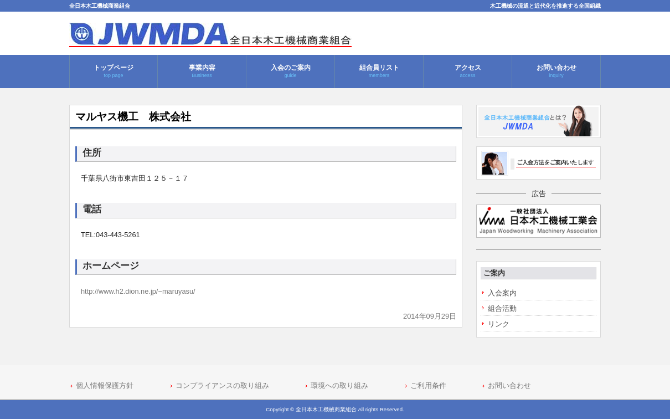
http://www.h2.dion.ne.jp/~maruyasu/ (138, 291)
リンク (498, 324)
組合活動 (502, 308)
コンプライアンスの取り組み (222, 385)
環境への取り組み (339, 385)
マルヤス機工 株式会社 (133, 116)
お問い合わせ (509, 385)
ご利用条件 (428, 385)
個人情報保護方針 (104, 385)
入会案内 (502, 293)
